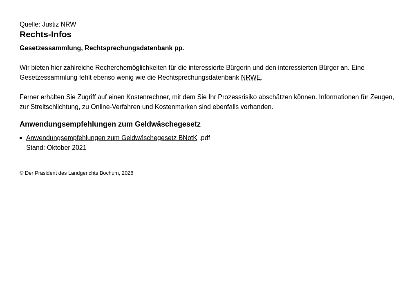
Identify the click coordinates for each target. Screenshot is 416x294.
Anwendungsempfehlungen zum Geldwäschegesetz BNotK (111, 137)
